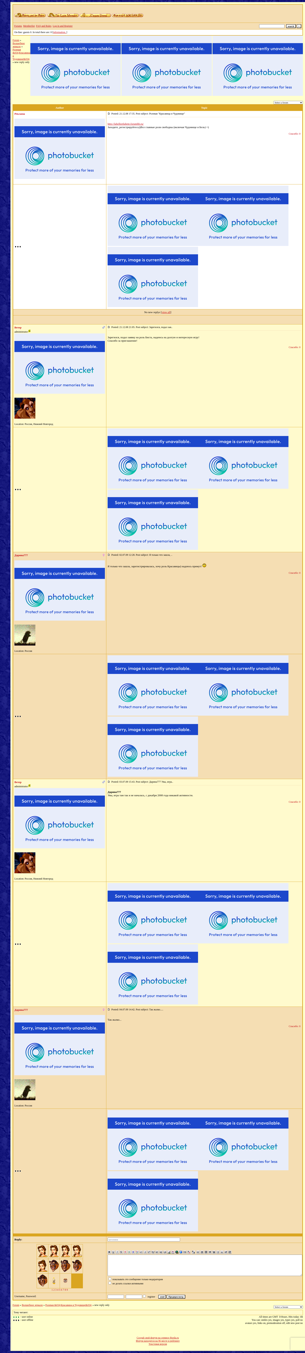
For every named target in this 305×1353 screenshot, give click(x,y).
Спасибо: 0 (294, 133)
